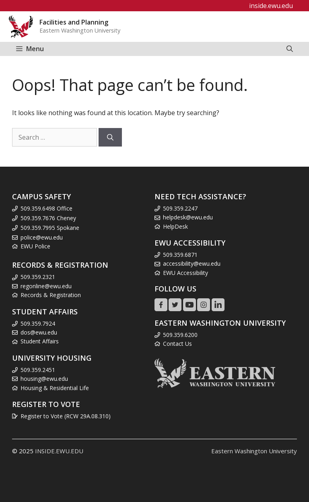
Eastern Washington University (254, 451)
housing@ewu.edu (44, 378)
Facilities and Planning (73, 22)
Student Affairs (40, 341)
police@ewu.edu (42, 237)
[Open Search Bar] (289, 49)
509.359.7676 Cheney (48, 218)
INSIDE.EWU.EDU (59, 451)
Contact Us (177, 343)
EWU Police (35, 246)
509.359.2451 (38, 370)
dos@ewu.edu (39, 332)
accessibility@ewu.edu (191, 263)
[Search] (110, 137)
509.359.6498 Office (46, 208)
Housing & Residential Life (55, 388)
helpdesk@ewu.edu (188, 217)
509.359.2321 (38, 277)
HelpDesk (175, 226)
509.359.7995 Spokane (50, 227)
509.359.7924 (38, 323)
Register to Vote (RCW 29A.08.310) (66, 416)
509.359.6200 (180, 335)
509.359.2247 (180, 208)
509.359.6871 (180, 254)
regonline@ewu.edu (46, 286)
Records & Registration (51, 295)
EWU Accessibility (185, 273)
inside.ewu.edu (271, 5)
